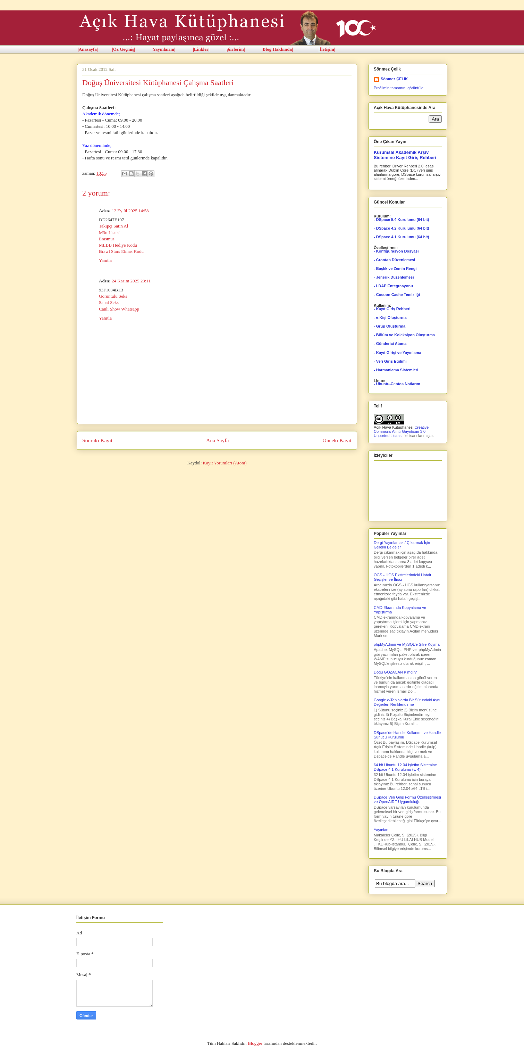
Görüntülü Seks (113, 296)
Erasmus (107, 238)
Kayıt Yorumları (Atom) (225, 462)
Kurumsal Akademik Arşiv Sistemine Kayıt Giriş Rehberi (405, 155)
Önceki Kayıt (337, 440)
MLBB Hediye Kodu (118, 245)
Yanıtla (105, 260)
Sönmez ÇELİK (394, 79)
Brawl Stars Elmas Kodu (121, 251)
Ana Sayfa (217, 440)
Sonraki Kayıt (97, 440)
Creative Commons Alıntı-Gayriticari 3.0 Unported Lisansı (401, 431)
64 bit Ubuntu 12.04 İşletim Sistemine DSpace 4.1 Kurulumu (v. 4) (405, 767)
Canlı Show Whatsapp (119, 309)
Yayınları (381, 830)
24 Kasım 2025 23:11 (131, 280)
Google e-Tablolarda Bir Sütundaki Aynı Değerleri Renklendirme (407, 702)
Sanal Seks (109, 302)
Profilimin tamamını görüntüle (398, 88)
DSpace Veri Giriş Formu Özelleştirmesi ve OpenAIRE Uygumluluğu (407, 799)
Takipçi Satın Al (113, 226)
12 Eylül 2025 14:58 (130, 210)
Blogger (255, 1043)
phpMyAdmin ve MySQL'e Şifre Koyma (407, 644)
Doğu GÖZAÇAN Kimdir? (395, 672)
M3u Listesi (109, 232)
